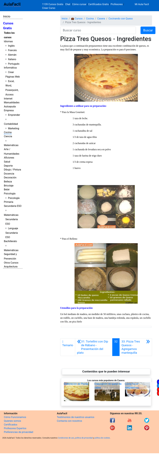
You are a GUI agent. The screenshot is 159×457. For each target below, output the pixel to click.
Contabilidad (11, 123)
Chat (67, 4)
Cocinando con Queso (121, 18)
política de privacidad (84, 438)
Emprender (14, 114)
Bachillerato (10, 241)
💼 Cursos (77, 18)
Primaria (8, 201)
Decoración (10, 177)
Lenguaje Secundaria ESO (11, 233)
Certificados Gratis (98, 4)
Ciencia (8, 136)
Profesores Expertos (15, 428)
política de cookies (102, 438)
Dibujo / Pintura (12, 169)
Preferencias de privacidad (18, 432)
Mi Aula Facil (142, 4)
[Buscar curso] (98, 30)
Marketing (13, 128)
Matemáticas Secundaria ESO (11, 219)
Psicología (9, 193)
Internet (8, 98)
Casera (101, 18)
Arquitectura (10, 266)
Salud (7, 161)
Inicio (6, 16)
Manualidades (11, 102)
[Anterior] (93, 347)
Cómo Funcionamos (15, 417)
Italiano (12, 59)
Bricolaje (9, 185)
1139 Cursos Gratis (53, 4)
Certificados (10, 424)
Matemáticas (11, 145)
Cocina (7, 132)
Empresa (9, 110)
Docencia (9, 173)
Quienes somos (12, 420)
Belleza (8, 181)
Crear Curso (48, 8)
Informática (10, 67)
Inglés (11, 45)
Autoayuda (10, 106)
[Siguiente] (135, 347)
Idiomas (8, 41)
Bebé (6, 189)
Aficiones (9, 157)
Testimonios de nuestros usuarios (75, 417)
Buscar (148, 30)
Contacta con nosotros (69, 420)
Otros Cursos (11, 262)
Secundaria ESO (12, 205)
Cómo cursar (79, 4)
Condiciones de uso (66, 438)
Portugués (13, 63)
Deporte (8, 165)
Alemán (12, 54)
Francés (12, 50)
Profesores (117, 4)
